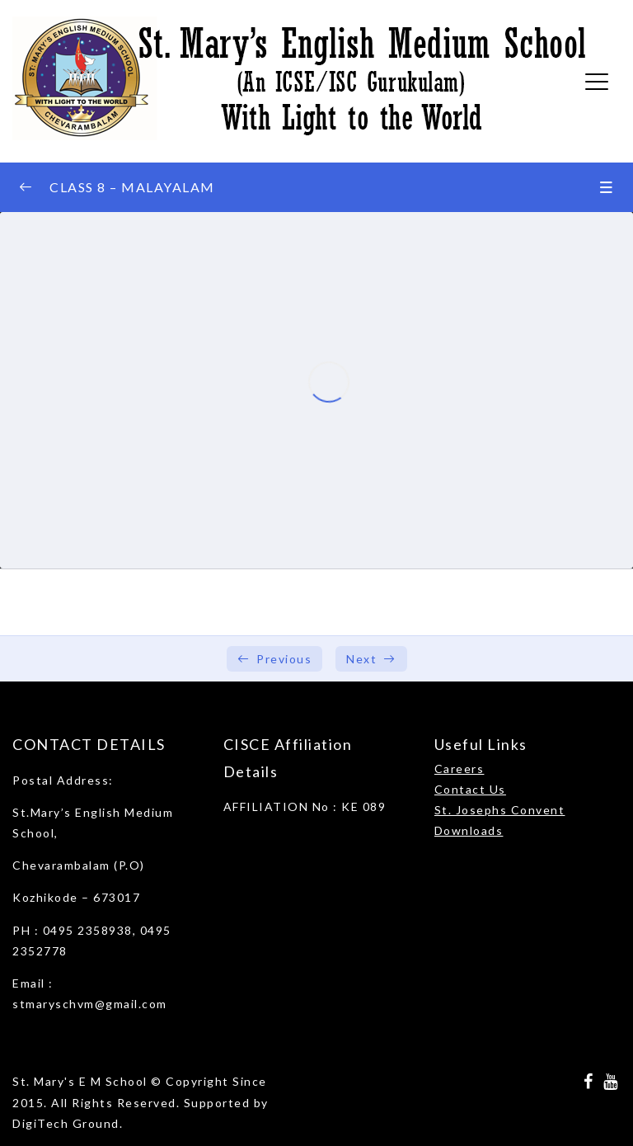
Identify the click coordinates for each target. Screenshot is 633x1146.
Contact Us (470, 789)
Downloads (469, 830)
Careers (459, 769)
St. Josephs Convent (499, 810)
